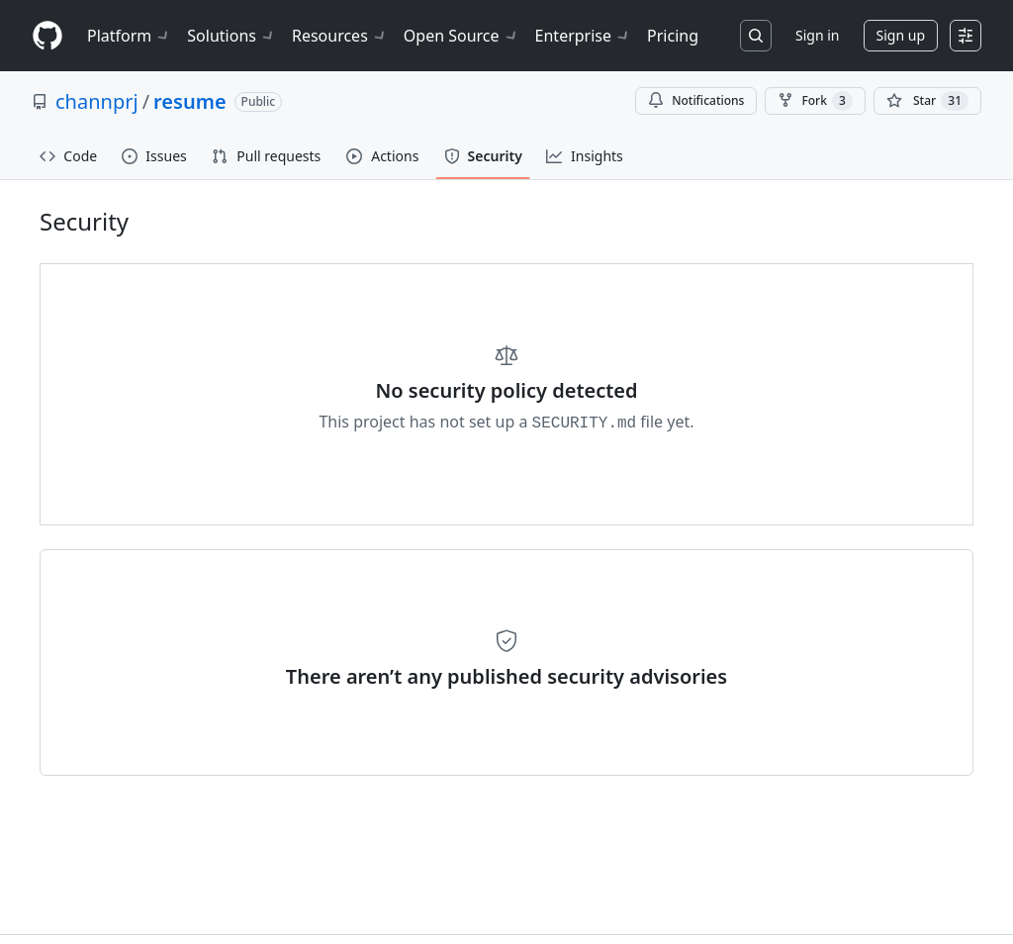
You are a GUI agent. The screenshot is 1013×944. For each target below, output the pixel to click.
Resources (340, 36)
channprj (96, 101)
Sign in (817, 35)
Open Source (461, 36)
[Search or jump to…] (756, 35)
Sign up (900, 35)
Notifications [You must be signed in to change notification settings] (696, 100)
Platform (129, 36)
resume (190, 101)
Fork (815, 101)
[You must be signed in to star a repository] (927, 101)
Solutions (231, 36)
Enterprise (583, 36)
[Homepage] (47, 36)
